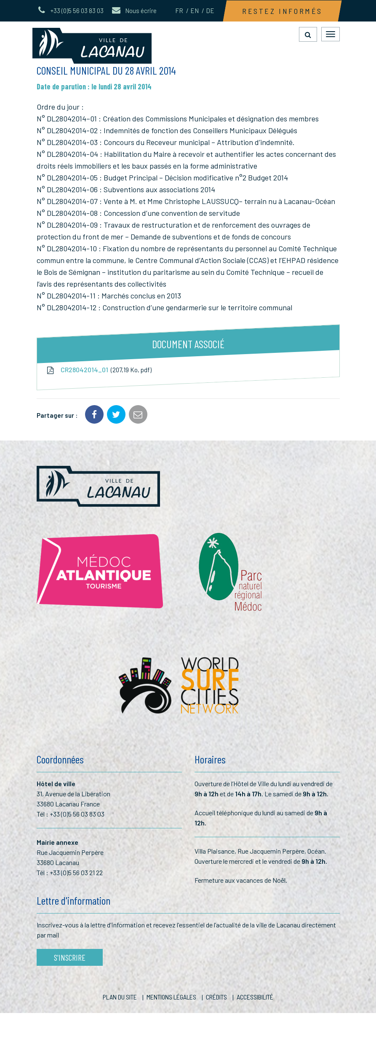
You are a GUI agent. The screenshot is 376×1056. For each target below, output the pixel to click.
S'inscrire (69, 957)
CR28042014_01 (98, 370)
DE (210, 10)
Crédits (216, 997)
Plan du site (120, 997)
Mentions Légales (171, 997)
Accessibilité (255, 997)
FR (179, 10)
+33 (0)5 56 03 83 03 (77, 814)
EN (194, 10)
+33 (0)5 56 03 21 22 (76, 872)
